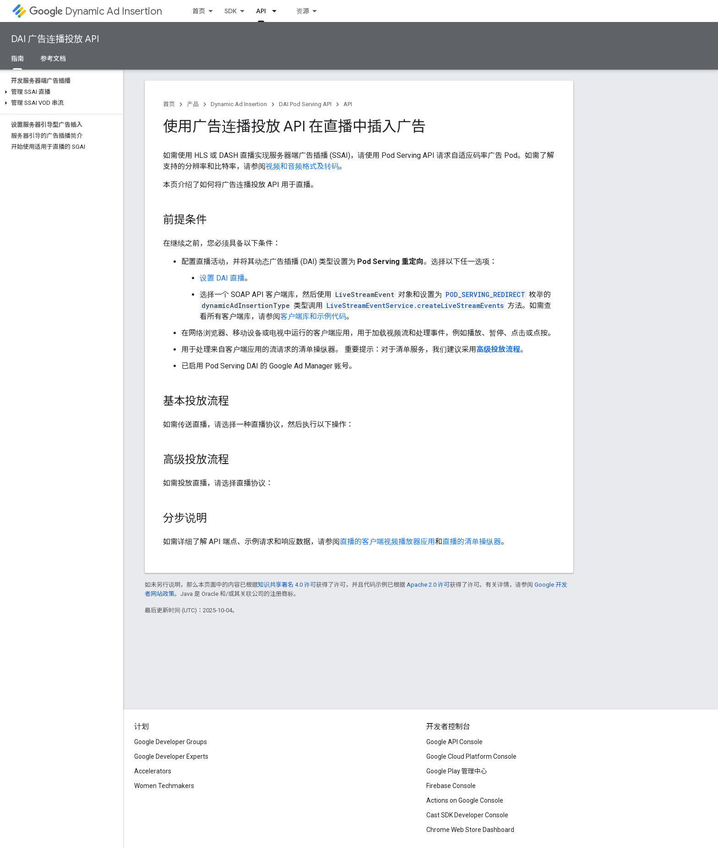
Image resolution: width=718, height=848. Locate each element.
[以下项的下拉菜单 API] (277, 11)
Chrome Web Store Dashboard (470, 829)
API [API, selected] (261, 11)
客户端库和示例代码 (313, 316)
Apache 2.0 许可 (428, 584)
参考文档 (53, 58)
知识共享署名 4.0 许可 (287, 584)
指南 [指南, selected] (17, 58)
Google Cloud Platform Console (471, 756)
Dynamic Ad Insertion (95, 11)
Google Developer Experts (171, 756)
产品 (193, 104)
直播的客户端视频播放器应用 (387, 541)
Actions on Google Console (464, 800)
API (347, 104)
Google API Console (454, 741)
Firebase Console (451, 785)
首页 (198, 11)
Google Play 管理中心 (456, 771)
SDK (230, 11)
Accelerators (152, 771)
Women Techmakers (164, 785)
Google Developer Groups (170, 741)
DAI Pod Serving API (305, 104)
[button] (60, 91)
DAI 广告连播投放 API (55, 39)
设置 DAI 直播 (222, 278)
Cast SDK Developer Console (467, 815)
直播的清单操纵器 (471, 541)
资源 (302, 11)
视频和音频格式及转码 (302, 166)
